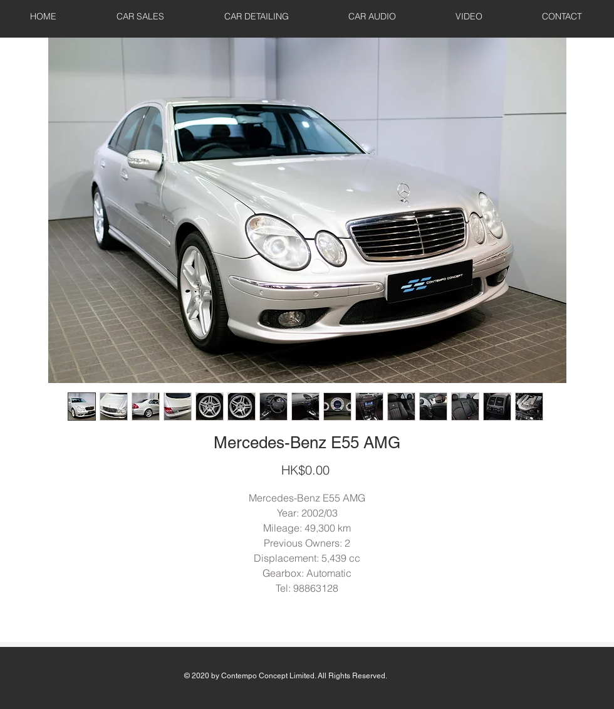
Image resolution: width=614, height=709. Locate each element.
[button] (140, 16)
